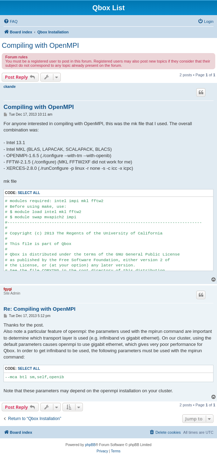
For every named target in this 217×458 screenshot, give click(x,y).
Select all (29, 193)
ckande (9, 87)
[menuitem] (11, 21)
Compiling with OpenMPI (40, 45)
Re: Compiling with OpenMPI (39, 309)
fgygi (8, 289)
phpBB (90, 445)
